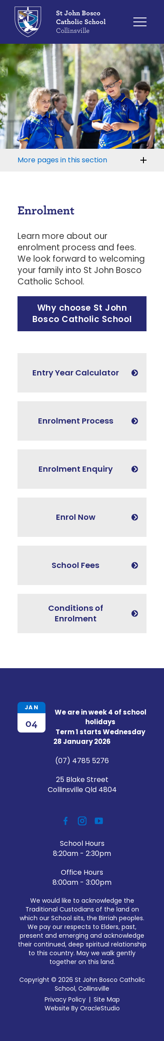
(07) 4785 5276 (82, 761)
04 (31, 723)
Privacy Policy (65, 999)
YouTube (97, 818)
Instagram (80, 819)
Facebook (62, 818)
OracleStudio (100, 1008)
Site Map (107, 999)
